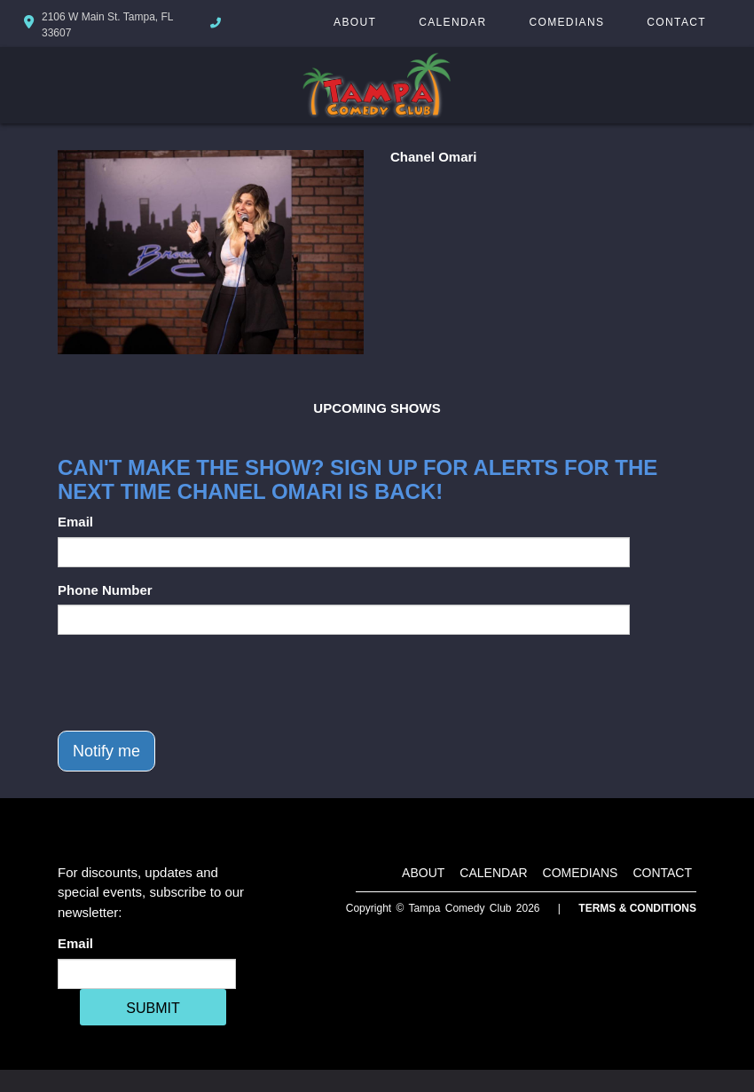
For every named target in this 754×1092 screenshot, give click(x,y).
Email (75, 521)
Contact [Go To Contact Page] (676, 22)
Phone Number (105, 589)
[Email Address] (147, 974)
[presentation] (192, 682)
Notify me (106, 751)
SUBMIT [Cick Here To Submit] (152, 1008)
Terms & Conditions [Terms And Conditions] (637, 908)
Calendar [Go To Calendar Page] (452, 22)
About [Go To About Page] (355, 22)
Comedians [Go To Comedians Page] (566, 22)
